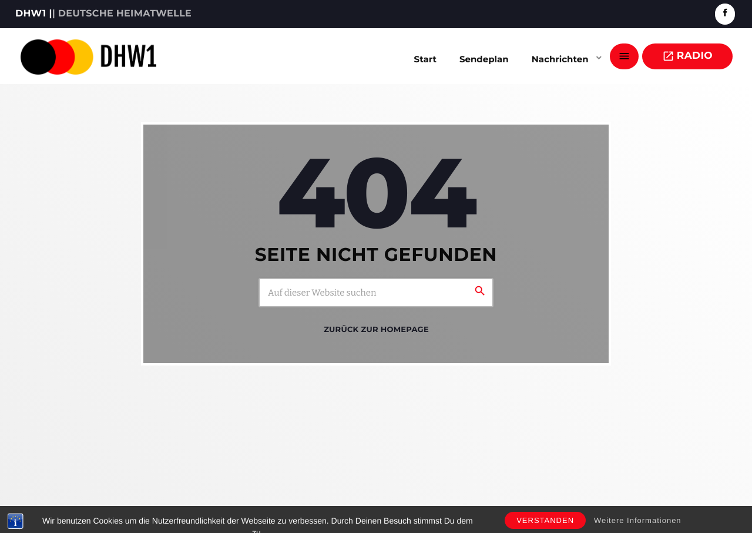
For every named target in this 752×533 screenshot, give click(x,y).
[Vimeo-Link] (88, 56)
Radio (687, 56)
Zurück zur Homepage (376, 329)
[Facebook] (725, 14)
